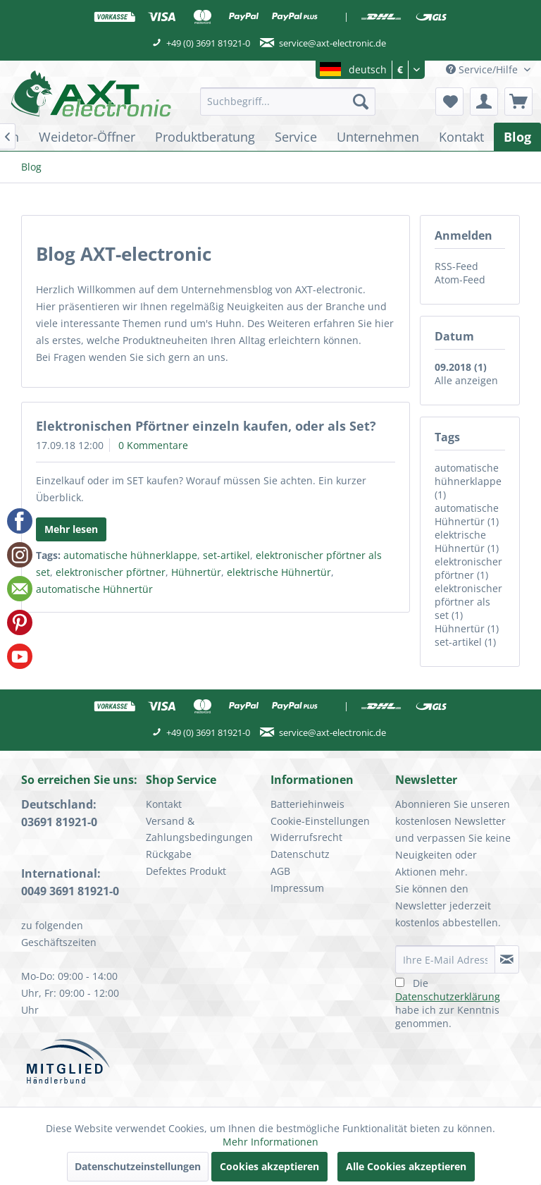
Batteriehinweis (307, 804)
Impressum (297, 888)
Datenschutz (300, 854)
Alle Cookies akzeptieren (406, 1166)
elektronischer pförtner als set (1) (468, 602)
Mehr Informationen (270, 1141)
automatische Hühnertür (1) (467, 514)
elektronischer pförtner (111, 572)
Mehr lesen (71, 529)
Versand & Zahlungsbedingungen (199, 829)
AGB (280, 871)
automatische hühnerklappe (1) (468, 481)
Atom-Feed (460, 279)
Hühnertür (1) (467, 628)
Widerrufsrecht (306, 837)
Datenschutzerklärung (447, 996)
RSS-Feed (456, 266)
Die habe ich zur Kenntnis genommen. (447, 1003)
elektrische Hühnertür (279, 572)
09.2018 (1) (461, 367)
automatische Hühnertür (94, 589)
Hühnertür (196, 572)
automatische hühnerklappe (130, 555)
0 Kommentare (153, 445)
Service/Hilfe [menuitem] (483, 69)
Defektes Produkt (186, 871)
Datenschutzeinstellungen (138, 1166)
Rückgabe (169, 854)
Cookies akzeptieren (269, 1166)
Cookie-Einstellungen (320, 821)
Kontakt (164, 804)
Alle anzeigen (466, 380)
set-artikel (226, 555)
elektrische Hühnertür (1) (467, 541)
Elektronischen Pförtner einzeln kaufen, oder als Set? (206, 425)
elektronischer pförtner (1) (468, 568)
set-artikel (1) (465, 642)
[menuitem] (288, 101)
